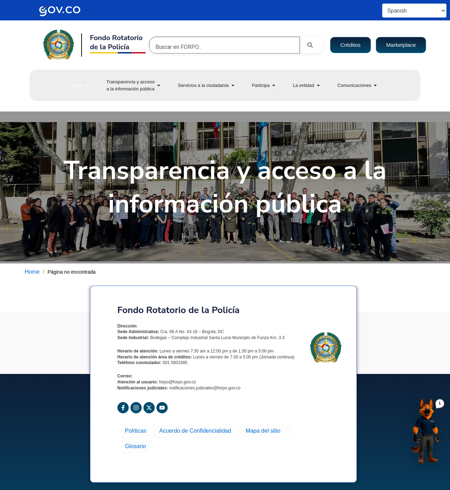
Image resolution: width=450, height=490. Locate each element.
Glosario (135, 443)
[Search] (311, 45)
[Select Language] (414, 11)
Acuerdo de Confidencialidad (197, 430)
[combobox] (224, 47)
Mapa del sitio (263, 430)
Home (32, 272)
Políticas (137, 430)
